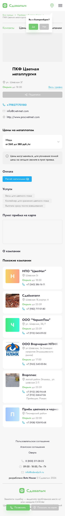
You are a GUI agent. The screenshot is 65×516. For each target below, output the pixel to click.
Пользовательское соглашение (32, 441)
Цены (23, 28)
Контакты (8, 28)
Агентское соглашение (32, 446)
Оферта (32, 452)
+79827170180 (17, 104)
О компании (53, 28)
